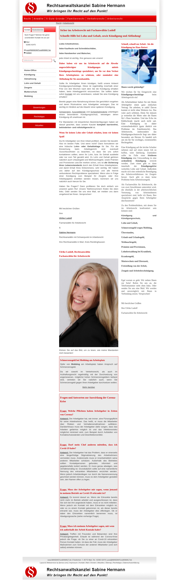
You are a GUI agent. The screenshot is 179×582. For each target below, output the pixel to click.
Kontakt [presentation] (27, 30)
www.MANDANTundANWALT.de (59, 560)
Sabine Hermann (67, 232)
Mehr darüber (88, 387)
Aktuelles (39, 125)
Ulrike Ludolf (65, 218)
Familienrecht (76, 18)
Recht (27, 18)
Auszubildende (78, 112)
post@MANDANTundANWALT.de (38, 50)
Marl (87, 563)
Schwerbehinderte (98, 112)
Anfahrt (28, 53)
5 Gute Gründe (55, 18)
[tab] (27, 30)
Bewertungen (39, 107)
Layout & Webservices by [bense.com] (54, 563)
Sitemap (109, 563)
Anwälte (39, 18)
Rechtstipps (39, 116)
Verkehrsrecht (96, 18)
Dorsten (93, 563)
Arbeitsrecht (115, 18)
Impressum (73, 563)
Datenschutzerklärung (131, 563)
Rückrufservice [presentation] (37, 30)
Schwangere (65, 112)
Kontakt (68, 94)
